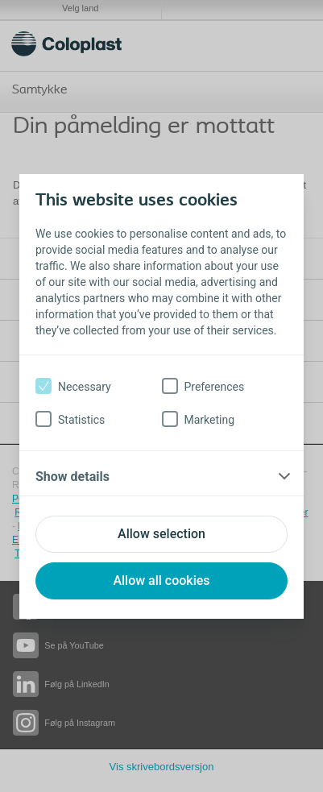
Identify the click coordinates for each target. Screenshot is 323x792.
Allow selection (161, 533)
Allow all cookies (161, 580)
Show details (72, 476)
